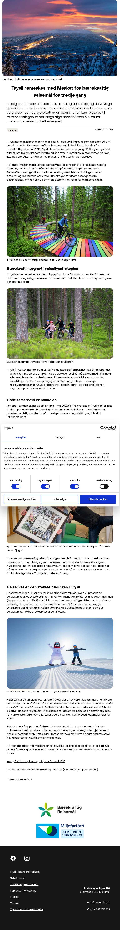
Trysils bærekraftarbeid (25, 872)
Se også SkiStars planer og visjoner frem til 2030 (36, 761)
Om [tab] (99, 437)
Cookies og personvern (24, 884)
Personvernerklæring (23, 890)
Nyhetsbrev (17, 878)
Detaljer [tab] (60, 437)
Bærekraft (12, 130)
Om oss (14, 903)
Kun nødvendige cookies (22, 499)
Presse (14, 897)
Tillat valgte (60, 499)
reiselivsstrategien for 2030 (26, 385)
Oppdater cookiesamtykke (26, 909)
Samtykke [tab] (20, 437)
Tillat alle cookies (98, 499)
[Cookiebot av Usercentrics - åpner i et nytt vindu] (102, 428)
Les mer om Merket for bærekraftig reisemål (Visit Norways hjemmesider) (52, 769)
